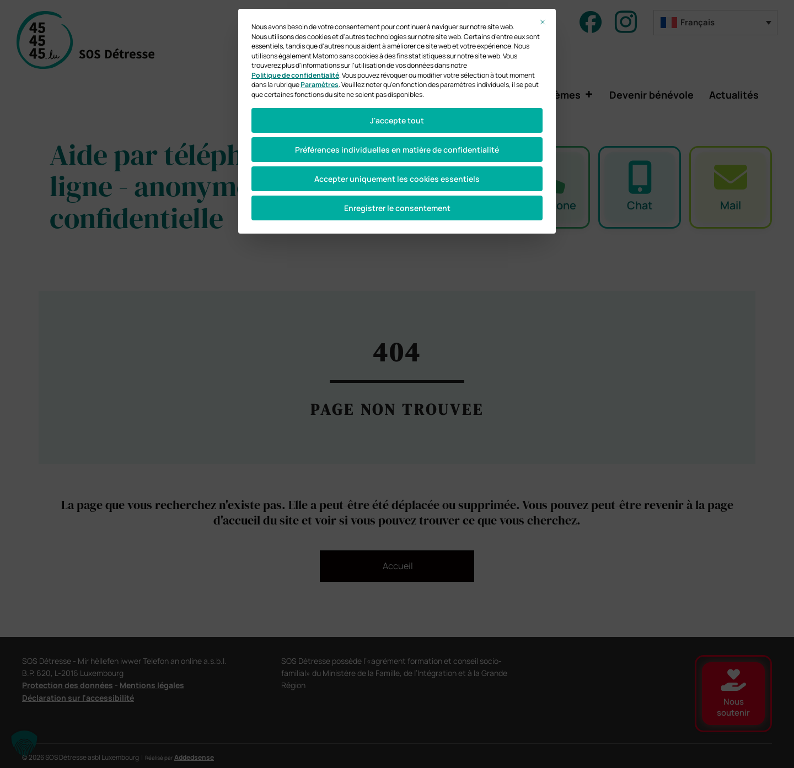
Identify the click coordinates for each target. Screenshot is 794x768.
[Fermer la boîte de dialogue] (542, 22)
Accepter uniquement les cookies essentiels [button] (397, 179)
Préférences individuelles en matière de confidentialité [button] (397, 149)
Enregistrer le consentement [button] (397, 208)
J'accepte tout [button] (397, 120)
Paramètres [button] (320, 84)
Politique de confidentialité (295, 75)
